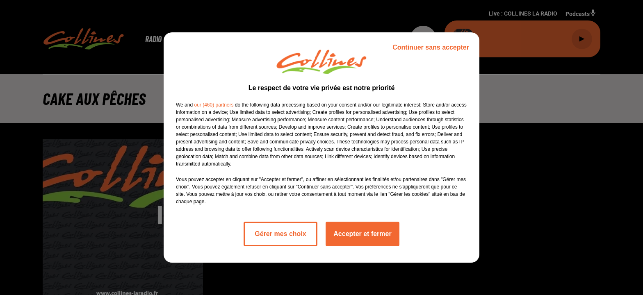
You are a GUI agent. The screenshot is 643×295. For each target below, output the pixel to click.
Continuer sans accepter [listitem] (430, 47)
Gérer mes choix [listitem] (280, 233)
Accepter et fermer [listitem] (362, 233)
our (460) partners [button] (213, 105)
